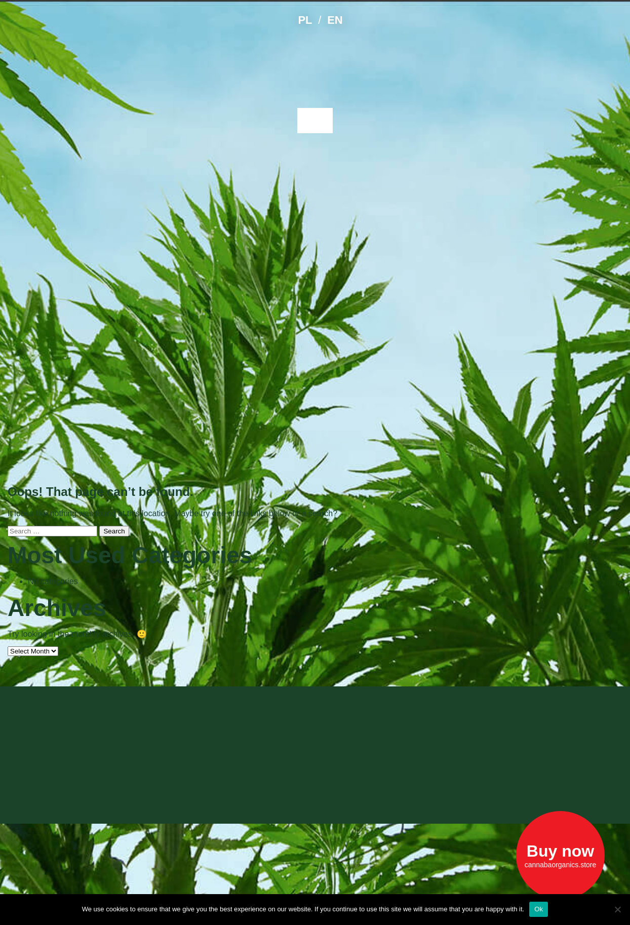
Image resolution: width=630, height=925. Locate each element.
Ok (538, 909)
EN (334, 20)
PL (305, 20)
